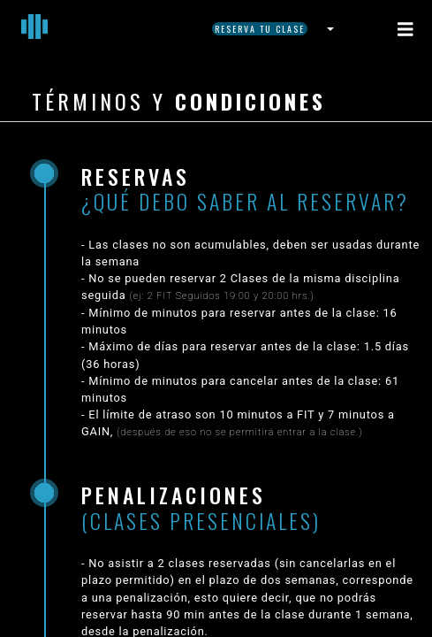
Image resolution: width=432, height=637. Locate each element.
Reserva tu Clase (260, 28)
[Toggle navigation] (405, 28)
